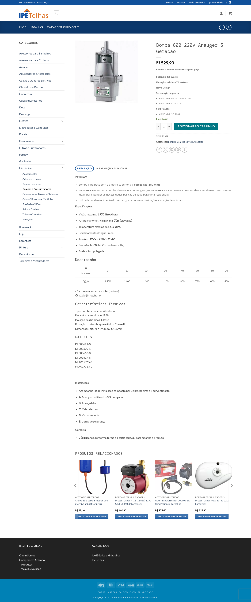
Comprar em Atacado (32, 559)
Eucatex (24, 134)
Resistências (26, 254)
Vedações (27, 219)
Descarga (24, 114)
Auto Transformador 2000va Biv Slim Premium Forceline (172, 502)
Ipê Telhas (98, 559)
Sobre (169, 2)
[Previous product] (228, 27)
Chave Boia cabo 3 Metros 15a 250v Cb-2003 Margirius (91, 502)
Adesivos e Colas (31, 178)
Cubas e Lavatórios (30, 100)
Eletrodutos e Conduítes (33, 127)
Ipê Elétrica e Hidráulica (106, 555)
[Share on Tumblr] (184, 150)
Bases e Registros (31, 183)
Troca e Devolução (30, 568)
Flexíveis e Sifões (31, 204)
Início (22, 27)
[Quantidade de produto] (163, 126)
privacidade (216, 2)
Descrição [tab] (84, 168)
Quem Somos (27, 555)
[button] (56, 13)
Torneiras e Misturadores (34, 260)
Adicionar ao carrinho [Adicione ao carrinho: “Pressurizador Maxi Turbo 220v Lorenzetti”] (212, 516)
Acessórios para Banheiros (35, 53)
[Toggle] (62, 121)
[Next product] (222, 27)
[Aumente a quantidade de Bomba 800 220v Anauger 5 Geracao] (169, 126)
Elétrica (23, 120)
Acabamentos (29, 173)
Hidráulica (36, 27)
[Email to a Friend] (172, 150)
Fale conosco (197, 2)
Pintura (23, 247)
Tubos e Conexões (32, 214)
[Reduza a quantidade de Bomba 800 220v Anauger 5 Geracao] (158, 126)
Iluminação (25, 227)
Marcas (181, 2)
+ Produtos (26, 564)
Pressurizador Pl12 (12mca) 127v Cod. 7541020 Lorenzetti (133, 502)
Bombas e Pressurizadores (63, 27)
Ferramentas (26, 141)
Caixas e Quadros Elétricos (35, 80)
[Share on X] (165, 150)
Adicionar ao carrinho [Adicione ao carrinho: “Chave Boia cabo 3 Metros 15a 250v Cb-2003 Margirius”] (92, 516)
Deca (22, 107)
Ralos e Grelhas (30, 209)
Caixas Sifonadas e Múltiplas (37, 199)
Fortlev (23, 154)
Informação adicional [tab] (112, 168)
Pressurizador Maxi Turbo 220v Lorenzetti (212, 502)
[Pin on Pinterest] (178, 150)
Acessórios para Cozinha (34, 60)
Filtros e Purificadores (32, 147)
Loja (21, 234)
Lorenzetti (25, 240)
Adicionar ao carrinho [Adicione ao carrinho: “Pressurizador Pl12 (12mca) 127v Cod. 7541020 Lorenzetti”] (132, 516)
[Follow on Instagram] (230, 2)
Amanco (24, 67)
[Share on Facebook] (159, 150)
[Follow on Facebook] (227, 2)
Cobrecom (25, 94)
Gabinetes (25, 161)
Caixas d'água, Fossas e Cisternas (40, 194)
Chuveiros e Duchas (31, 87)
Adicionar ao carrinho (196, 126)
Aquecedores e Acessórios (35, 73)
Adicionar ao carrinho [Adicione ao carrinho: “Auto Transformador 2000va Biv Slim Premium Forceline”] (172, 516)
